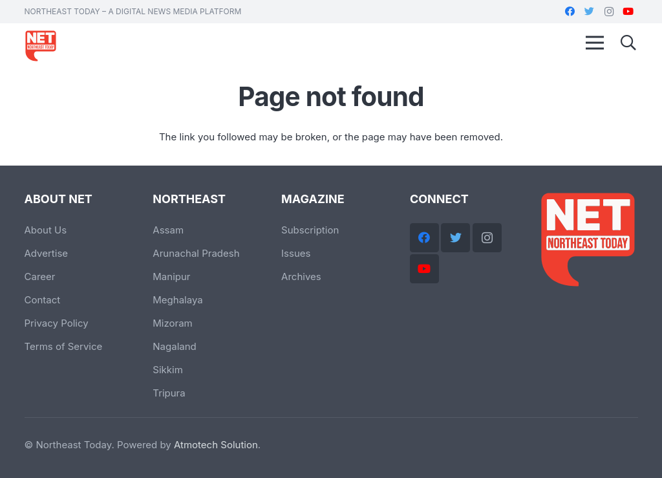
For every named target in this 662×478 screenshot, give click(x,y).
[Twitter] (589, 11)
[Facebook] (570, 11)
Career (40, 276)
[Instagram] (609, 11)
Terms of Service (64, 346)
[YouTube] (628, 11)
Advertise (47, 253)
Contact (43, 300)
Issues (295, 253)
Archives (301, 276)
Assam (168, 230)
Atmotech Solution (216, 445)
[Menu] (595, 43)
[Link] (41, 46)
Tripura (169, 393)
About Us (46, 230)
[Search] (629, 42)
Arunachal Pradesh (196, 253)
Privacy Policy (57, 323)
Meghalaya (177, 300)
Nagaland (174, 346)
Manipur (171, 276)
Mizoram (172, 323)
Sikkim (168, 370)
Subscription (310, 230)
